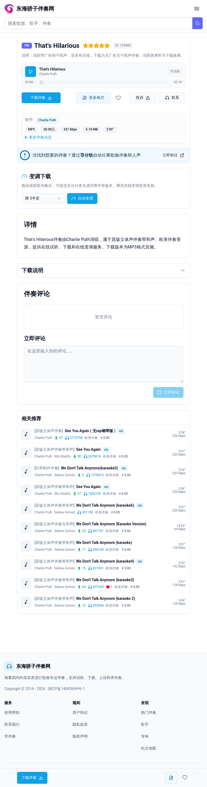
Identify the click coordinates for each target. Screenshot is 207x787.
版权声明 (80, 736)
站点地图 (148, 748)
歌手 (145, 724)
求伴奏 (10, 736)
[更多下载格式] (171, 778)
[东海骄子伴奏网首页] (29, 9)
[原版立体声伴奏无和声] (55, 524)
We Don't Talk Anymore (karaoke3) (105, 580)
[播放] (30, 71)
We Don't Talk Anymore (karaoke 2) (105, 598)
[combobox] (43, 198)
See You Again (88, 449)
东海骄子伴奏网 (27, 666)
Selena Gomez (64, 475)
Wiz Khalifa (62, 456)
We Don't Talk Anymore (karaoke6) (105, 505)
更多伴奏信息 (40, 137)
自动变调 (82, 198)
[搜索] (197, 23)
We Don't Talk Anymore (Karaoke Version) (111, 524)
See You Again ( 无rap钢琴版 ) (90, 431)
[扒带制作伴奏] (47, 468)
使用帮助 (11, 712)
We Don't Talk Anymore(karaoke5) (89, 468)
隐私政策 (80, 724)
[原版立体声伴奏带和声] (55, 449)
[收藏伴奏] (118, 97)
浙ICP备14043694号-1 (66, 689)
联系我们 (11, 724)
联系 (172, 97)
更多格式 (93, 97)
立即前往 (173, 155)
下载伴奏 (41, 97)
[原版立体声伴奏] (49, 431)
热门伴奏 (148, 712)
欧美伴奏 (91, 438)
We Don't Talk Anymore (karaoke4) (105, 561)
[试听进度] (103, 82)
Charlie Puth (47, 120)
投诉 (143, 97)
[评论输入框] (103, 364)
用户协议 (80, 712)
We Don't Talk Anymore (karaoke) (104, 542)
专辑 (145, 736)
